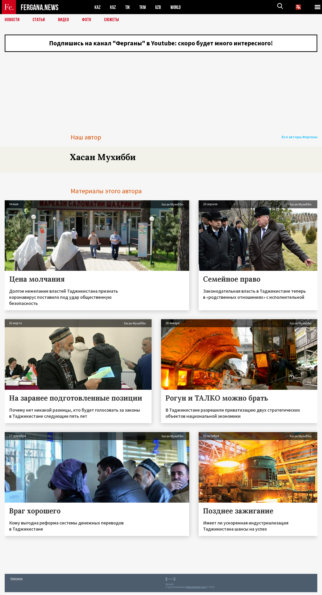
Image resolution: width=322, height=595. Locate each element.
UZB (159, 7)
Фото (86, 20)
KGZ (113, 7)
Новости (12, 20)
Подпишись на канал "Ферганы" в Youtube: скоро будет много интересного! (161, 43)
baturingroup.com (196, 590)
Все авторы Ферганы (300, 140)
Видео (63, 20)
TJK (128, 7)
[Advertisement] (161, 88)
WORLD (177, 7)
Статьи (39, 20)
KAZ (97, 7)
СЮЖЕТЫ (111, 20)
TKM (143, 7)
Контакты (17, 581)
